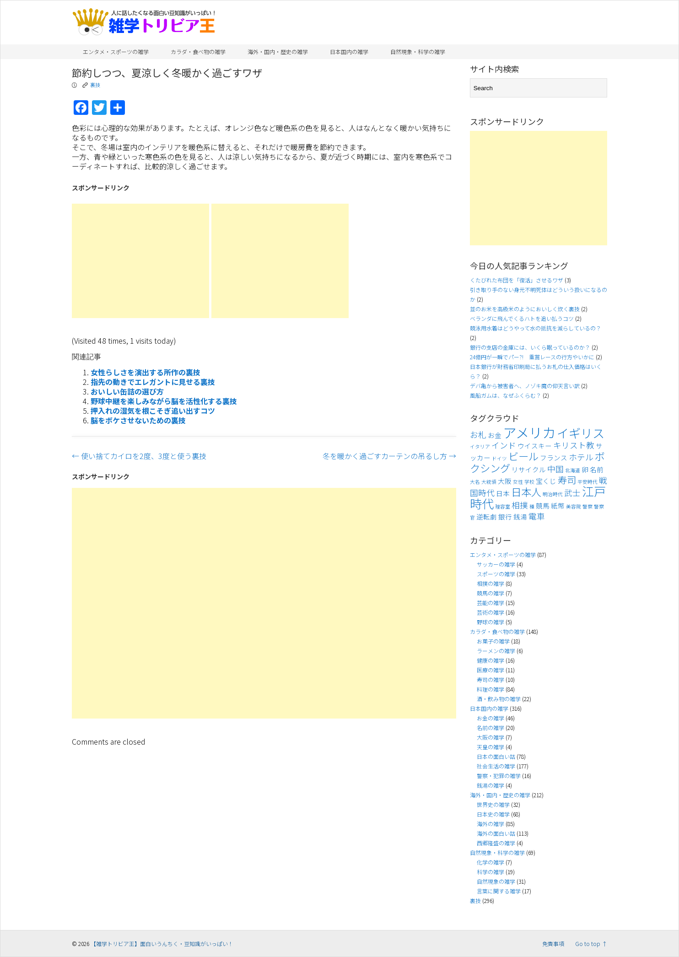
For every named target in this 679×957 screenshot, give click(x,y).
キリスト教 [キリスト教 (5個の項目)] (573, 445)
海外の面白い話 (496, 833)
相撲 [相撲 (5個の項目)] (520, 505)
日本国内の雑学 (349, 51)
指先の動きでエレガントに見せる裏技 (153, 381)
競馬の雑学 (490, 593)
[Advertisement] (140, 261)
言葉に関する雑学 (499, 891)
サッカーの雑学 (496, 564)
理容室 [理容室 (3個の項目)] (502, 506)
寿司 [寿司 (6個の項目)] (567, 480)
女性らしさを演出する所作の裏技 (145, 372)
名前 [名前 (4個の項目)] (597, 469)
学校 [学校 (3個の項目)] (529, 481)
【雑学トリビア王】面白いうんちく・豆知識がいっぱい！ (162, 943)
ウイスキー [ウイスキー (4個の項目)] (534, 445)
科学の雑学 (490, 872)
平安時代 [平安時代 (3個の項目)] (587, 481)
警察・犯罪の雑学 (499, 775)
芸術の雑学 (490, 612)
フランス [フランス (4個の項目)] (553, 457)
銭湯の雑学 (490, 785)
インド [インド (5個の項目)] (503, 445)
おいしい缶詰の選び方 (127, 391)
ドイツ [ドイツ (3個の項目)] (499, 458)
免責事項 (553, 943)
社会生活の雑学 (496, 766)
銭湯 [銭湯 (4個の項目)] (520, 516)
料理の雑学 (490, 689)
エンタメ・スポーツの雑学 (116, 51)
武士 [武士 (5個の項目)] (572, 492)
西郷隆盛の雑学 (496, 843)
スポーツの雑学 (496, 574)
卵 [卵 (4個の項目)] (585, 469)
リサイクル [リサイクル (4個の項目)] (529, 469)
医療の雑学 (490, 670)
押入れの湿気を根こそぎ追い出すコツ (153, 410)
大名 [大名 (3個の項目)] (475, 481)
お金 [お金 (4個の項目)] (494, 435)
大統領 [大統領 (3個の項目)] (488, 481)
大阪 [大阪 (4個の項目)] (505, 481)
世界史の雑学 (493, 804)
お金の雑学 (490, 718)
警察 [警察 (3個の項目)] (587, 506)
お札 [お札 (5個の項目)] (478, 434)
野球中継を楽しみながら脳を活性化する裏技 (164, 400)
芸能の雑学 (490, 602)
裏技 (95, 84)
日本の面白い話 (496, 756)
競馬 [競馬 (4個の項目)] (543, 505)
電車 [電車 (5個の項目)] (536, 516)
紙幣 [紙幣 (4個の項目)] (558, 505)
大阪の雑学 (490, 737)
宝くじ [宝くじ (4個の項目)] (546, 481)
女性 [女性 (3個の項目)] (518, 481)
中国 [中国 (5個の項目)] (555, 469)
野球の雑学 (490, 622)
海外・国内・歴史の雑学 (278, 51)
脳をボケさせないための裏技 (138, 420)
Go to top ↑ (591, 943)
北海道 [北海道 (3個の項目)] (572, 470)
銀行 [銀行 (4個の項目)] (505, 516)
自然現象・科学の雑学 (417, 51)
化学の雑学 (490, 862)
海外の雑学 (490, 823)
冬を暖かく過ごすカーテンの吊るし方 (389, 455)
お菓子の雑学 (493, 641)
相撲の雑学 (490, 583)
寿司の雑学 (490, 679)
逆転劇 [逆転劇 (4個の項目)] (486, 516)
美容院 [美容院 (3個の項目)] (573, 506)
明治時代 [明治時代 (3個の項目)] (553, 494)
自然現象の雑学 (496, 881)
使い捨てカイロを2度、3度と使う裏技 (139, 455)
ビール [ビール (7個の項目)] (523, 456)
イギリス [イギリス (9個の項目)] (580, 433)
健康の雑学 (490, 660)
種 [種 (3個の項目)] (531, 506)
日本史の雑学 (493, 814)
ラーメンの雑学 (496, 650)
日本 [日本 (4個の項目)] (503, 493)
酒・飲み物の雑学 (499, 699)
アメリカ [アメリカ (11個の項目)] (529, 432)
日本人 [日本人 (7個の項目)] (526, 491)
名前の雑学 (490, 727)
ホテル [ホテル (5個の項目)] (581, 457)
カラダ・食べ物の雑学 (198, 51)
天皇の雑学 (490, 747)
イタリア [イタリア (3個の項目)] (480, 446)
